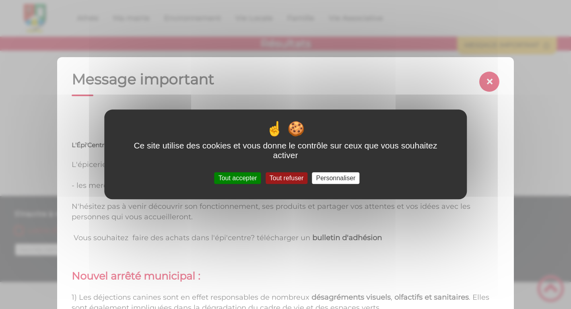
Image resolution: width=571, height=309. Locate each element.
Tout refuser (286, 178)
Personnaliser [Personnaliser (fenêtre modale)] (336, 178)
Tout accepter (238, 178)
